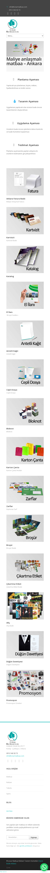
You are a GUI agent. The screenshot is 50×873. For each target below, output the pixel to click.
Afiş (8, 622)
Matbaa (9, 777)
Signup (34, 837)
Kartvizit (10, 237)
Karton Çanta (12, 467)
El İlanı (9, 312)
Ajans (8, 794)
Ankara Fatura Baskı (15, 198)
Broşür (9, 545)
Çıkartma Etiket (13, 584)
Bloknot (10, 428)
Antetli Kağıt (12, 351)
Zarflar (9, 506)
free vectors (3, 871)
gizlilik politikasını (26, 846)
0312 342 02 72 (14, 10)
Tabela (9, 788)
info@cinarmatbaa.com (18, 7)
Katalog (10, 276)
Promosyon (11, 700)
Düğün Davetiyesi (14, 661)
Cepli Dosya (11, 390)
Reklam (9, 782)
